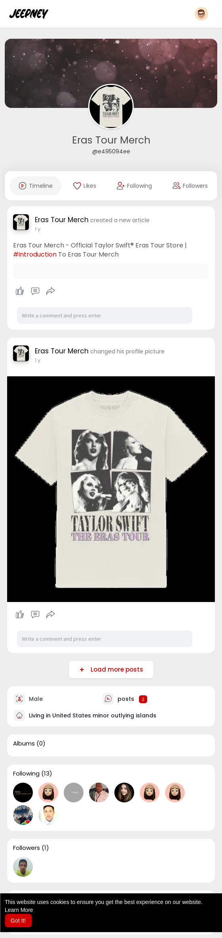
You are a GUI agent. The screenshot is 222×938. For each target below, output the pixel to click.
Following (26, 773)
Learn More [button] (19, 910)
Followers (26, 848)
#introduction (35, 254)
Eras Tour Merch (111, 140)
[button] (201, 14)
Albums (24, 743)
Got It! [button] (18, 920)
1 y (37, 229)
